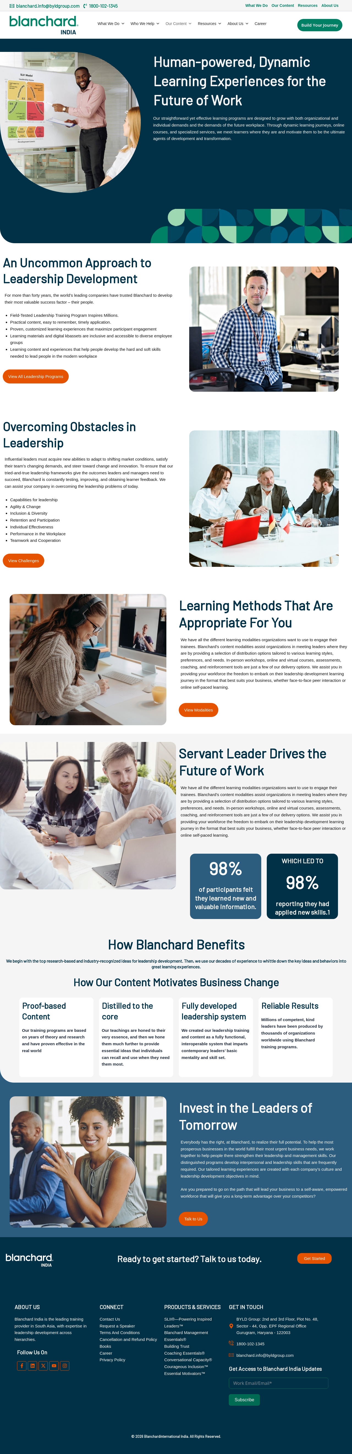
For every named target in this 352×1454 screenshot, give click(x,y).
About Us (330, 5)
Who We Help (145, 23)
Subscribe (244, 1399)
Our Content (283, 5)
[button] (319, 24)
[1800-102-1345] (100, 6)
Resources (308, 5)
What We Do (256, 5)
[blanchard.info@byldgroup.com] (44, 6)
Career (260, 23)
